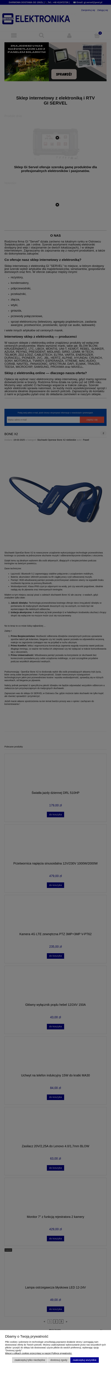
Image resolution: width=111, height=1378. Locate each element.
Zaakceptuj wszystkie (84, 1360)
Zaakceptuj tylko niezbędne (30, 1360)
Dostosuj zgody (58, 1360)
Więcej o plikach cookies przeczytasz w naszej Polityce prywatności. (38, 1353)
